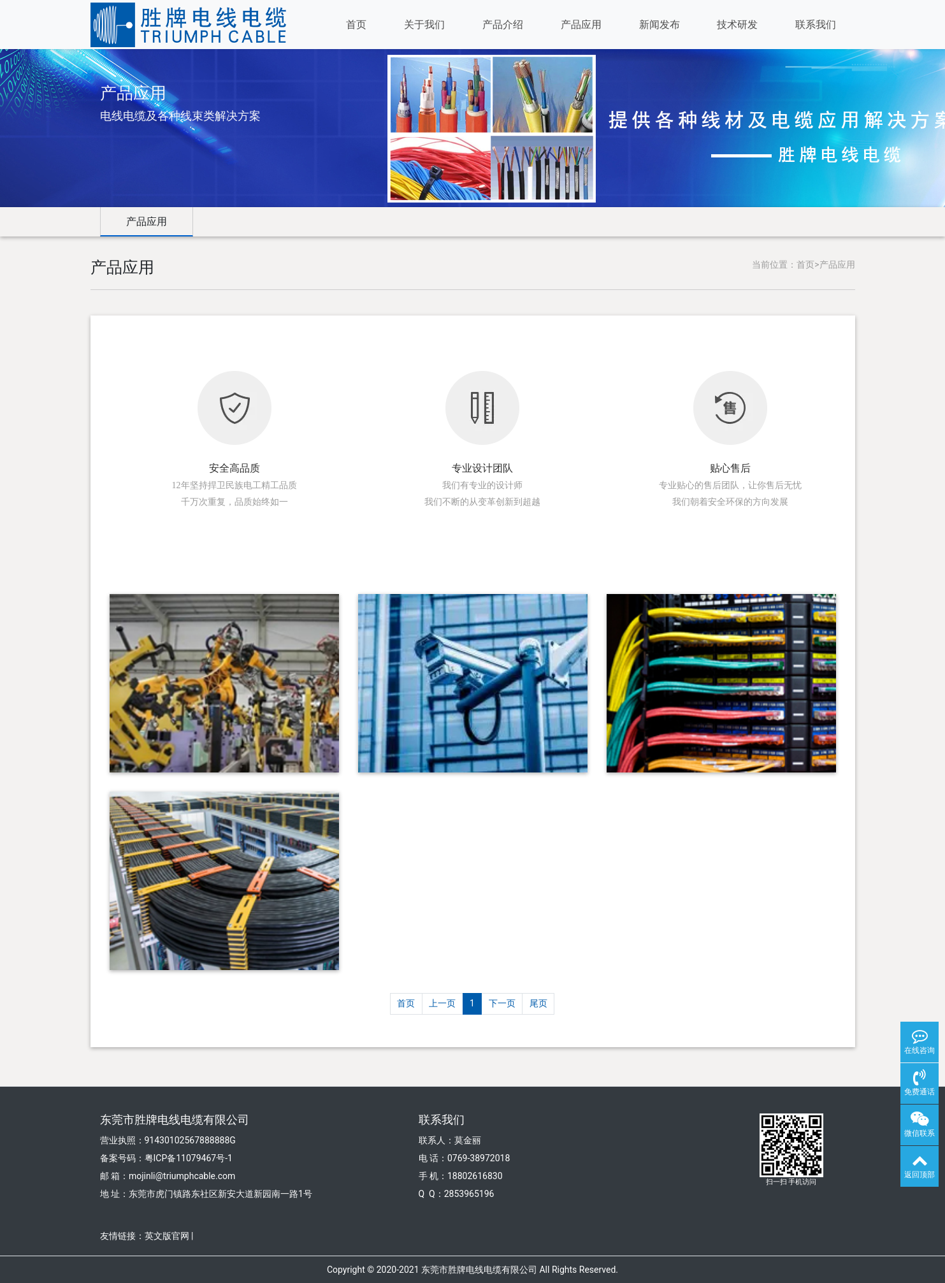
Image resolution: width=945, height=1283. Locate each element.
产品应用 (581, 24)
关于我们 (424, 24)
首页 (356, 24)
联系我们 (815, 24)
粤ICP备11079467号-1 (189, 1158)
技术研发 (737, 24)
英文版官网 (167, 1236)
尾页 (538, 1003)
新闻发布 (659, 24)
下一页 (502, 1003)
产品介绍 (502, 24)
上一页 (442, 1003)
